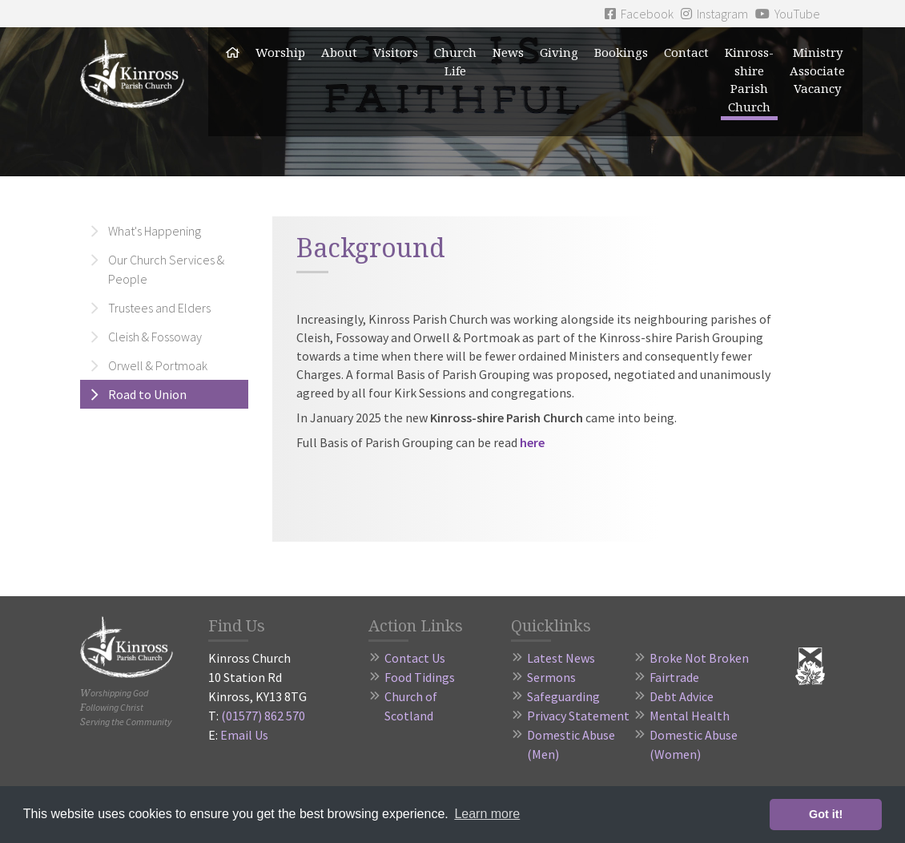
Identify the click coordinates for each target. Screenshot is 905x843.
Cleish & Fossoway (155, 337)
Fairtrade (674, 677)
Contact (686, 52)
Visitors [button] (395, 52)
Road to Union (147, 394)
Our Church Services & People (166, 269)
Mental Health (690, 716)
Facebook (639, 14)
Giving (559, 52)
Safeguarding (563, 696)
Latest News (561, 658)
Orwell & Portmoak (157, 365)
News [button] (508, 52)
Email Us (244, 735)
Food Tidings (419, 677)
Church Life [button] (455, 61)
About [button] (339, 52)
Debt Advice (682, 696)
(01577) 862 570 (263, 716)
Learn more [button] (487, 814)
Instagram (714, 14)
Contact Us (414, 658)
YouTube (787, 14)
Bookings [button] (621, 52)
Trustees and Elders (159, 308)
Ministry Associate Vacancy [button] (817, 70)
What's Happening (154, 231)
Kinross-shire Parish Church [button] (749, 79)
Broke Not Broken (699, 658)
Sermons (551, 677)
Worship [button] (280, 52)
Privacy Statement (578, 716)
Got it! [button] (826, 814)
